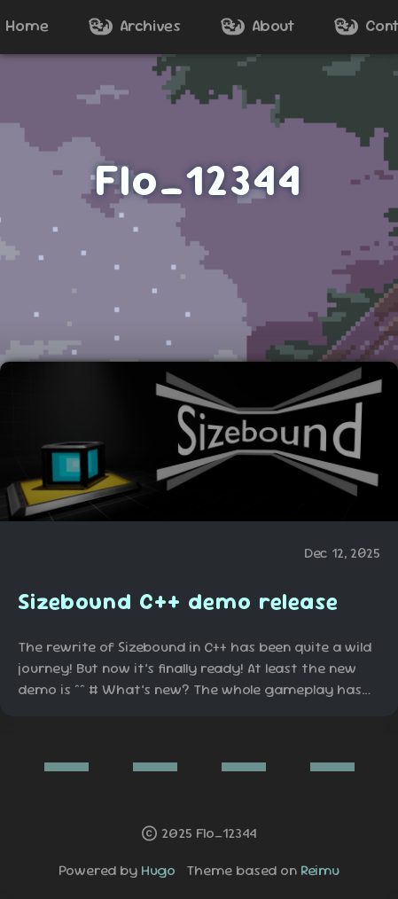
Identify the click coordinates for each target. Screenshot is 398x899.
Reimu (319, 870)
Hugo (158, 870)
